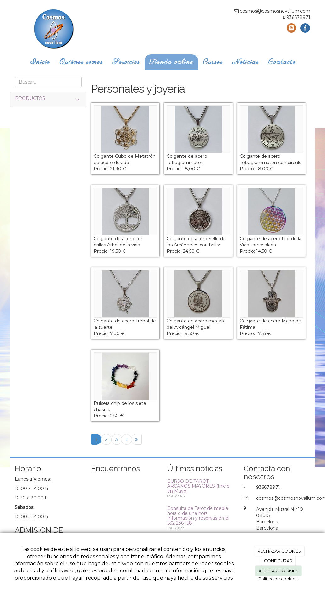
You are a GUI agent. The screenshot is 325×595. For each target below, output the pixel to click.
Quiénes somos (81, 62)
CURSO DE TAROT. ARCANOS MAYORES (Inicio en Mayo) (198, 486)
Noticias (245, 62)
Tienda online (171, 62)
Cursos (213, 62)
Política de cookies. (278, 578)
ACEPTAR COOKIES (278, 570)
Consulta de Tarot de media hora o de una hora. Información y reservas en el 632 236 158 (198, 515)
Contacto (282, 62)
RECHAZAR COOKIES (279, 551)
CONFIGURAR (278, 560)
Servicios (126, 62)
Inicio (40, 62)
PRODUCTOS (48, 99)
